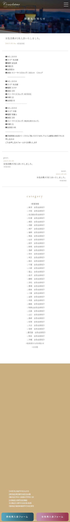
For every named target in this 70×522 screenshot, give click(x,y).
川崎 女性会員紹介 (37, 268)
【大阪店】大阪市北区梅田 (18, 500)
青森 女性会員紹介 (37, 236)
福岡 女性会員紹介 (37, 232)
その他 (35, 347)
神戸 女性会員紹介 (37, 228)
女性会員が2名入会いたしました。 (18, 164)
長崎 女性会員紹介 (37, 318)
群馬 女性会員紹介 (37, 246)
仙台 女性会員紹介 (37, 239)
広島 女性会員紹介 (37, 311)
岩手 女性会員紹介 (37, 243)
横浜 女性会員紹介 (37, 221)
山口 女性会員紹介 (37, 314)
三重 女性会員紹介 (37, 293)
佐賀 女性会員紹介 (37, 321)
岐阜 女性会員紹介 (37, 289)
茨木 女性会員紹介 (37, 253)
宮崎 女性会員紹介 (37, 328)
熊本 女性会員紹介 (37, 336)
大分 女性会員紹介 (37, 325)
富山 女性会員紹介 (37, 271)
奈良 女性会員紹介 (37, 300)
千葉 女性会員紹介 (37, 264)
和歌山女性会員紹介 (37, 307)
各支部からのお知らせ (35, 343)
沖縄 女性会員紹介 (37, 339)
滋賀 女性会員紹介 (37, 296)
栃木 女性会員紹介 (37, 261)
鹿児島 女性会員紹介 (37, 332)
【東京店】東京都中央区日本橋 (20, 494)
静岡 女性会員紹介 (37, 279)
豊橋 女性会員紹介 (37, 286)
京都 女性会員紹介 (37, 225)
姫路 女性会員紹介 (37, 304)
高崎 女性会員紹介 (37, 250)
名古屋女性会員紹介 (37, 214)
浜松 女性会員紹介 (37, 282)
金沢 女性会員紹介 (37, 275)
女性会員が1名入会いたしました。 (52, 177)
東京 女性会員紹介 (37, 207)
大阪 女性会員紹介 (37, 211)
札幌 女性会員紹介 (37, 218)
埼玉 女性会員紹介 (37, 257)
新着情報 (21, 43)
